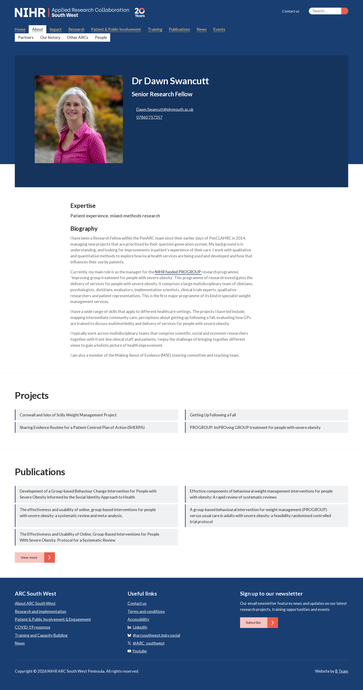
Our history (50, 37)
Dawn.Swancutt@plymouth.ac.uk (165, 109)
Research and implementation (40, 611)
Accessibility (138, 619)
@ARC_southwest (149, 643)
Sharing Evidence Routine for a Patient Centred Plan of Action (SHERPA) (82, 427)
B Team (341, 671)
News (20, 643)
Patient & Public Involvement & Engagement (53, 619)
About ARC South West (35, 603)
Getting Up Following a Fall (213, 414)
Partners (26, 37)
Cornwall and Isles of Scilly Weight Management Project (68, 414)
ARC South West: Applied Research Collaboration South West (72, 12)
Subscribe (262, 622)
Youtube (137, 651)
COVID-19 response (32, 627)
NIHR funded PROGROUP (178, 271)
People (101, 37)
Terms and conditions (146, 611)
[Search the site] (328, 11)
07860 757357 (149, 117)
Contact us (290, 11)
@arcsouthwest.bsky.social (156, 635)
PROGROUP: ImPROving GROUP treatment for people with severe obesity (255, 427)
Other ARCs (77, 37)
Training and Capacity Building (41, 635)
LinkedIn (140, 627)
